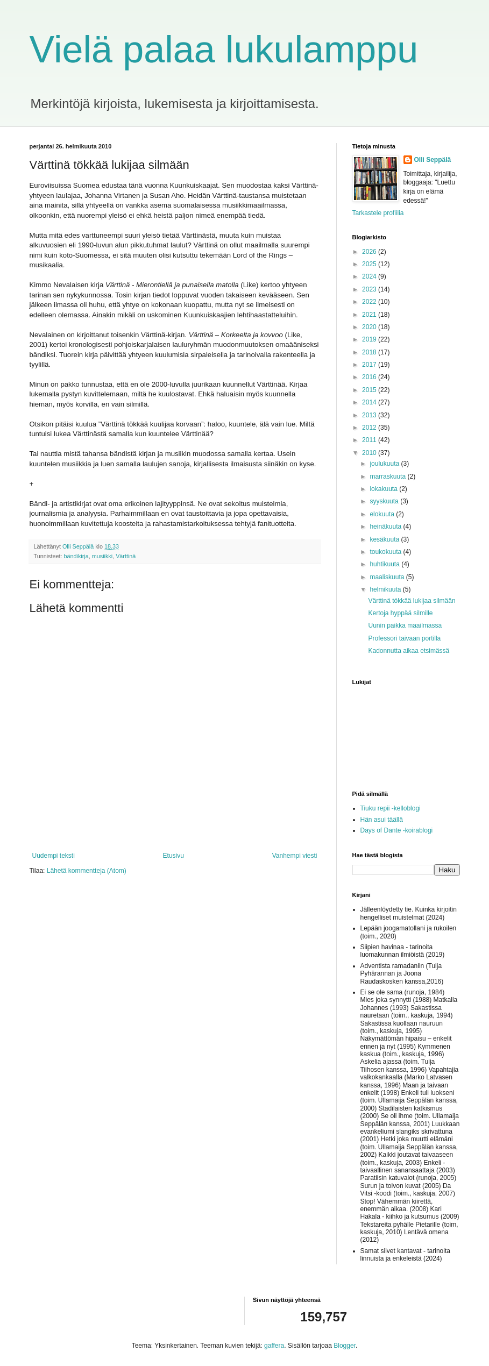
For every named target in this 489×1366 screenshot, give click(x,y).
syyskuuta (385, 501)
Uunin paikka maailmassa (405, 625)
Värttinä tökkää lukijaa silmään (411, 600)
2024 (370, 276)
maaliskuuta (388, 577)
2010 (370, 453)
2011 (370, 440)
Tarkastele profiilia (378, 213)
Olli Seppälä (432, 159)
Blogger (345, 1345)
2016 (370, 377)
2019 (370, 339)
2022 (370, 301)
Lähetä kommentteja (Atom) (86, 870)
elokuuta (383, 514)
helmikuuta (386, 589)
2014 (370, 402)
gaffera (274, 1345)
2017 (370, 364)
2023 (370, 289)
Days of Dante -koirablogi (396, 830)
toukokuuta (386, 552)
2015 (370, 390)
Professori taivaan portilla (404, 638)
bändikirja (76, 556)
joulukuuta (385, 463)
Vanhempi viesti (294, 855)
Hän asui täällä (381, 819)
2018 (370, 352)
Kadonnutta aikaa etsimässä (408, 650)
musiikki (102, 556)
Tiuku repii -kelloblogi (390, 808)
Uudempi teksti (53, 855)
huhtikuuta (385, 564)
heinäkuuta (386, 526)
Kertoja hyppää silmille (400, 613)
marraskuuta (388, 476)
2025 (370, 264)
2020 (370, 327)
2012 (370, 427)
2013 (370, 415)
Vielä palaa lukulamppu (224, 49)
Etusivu (173, 855)
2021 (370, 314)
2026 (370, 251)
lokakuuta (384, 489)
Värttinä (126, 556)
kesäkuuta (385, 539)
